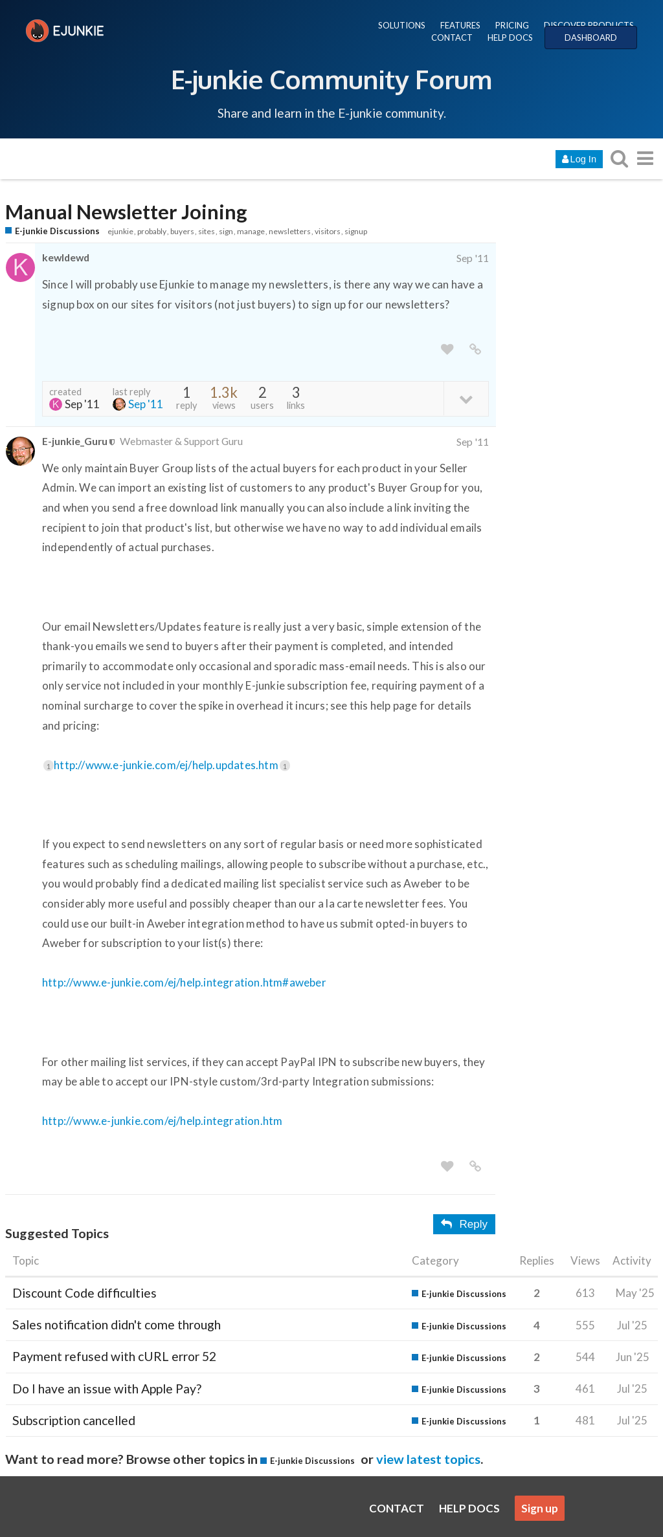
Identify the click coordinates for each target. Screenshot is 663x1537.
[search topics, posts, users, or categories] (619, 158)
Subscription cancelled (73, 1420)
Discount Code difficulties (84, 1292)
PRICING (512, 25)
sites (206, 231)
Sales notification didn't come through (116, 1324)
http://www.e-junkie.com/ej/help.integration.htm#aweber (184, 982)
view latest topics (428, 1458)
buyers (182, 231)
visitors (328, 231)
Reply (464, 1224)
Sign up (539, 1508)
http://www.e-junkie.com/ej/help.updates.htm (172, 765)
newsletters (290, 231)
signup (355, 231)
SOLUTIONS (401, 25)
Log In (579, 159)
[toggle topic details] (466, 398)
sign (226, 231)
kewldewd (65, 257)
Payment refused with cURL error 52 (114, 1356)
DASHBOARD (591, 37)
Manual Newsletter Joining (126, 212)
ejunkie (120, 231)
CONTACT (452, 37)
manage (251, 231)
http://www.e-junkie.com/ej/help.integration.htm (162, 1121)
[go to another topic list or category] (645, 158)
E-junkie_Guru (74, 441)
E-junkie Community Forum (331, 79)
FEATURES (460, 25)
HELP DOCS (510, 37)
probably (151, 231)
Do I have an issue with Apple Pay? (106, 1388)
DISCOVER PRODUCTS (589, 25)
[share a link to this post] (475, 349)
